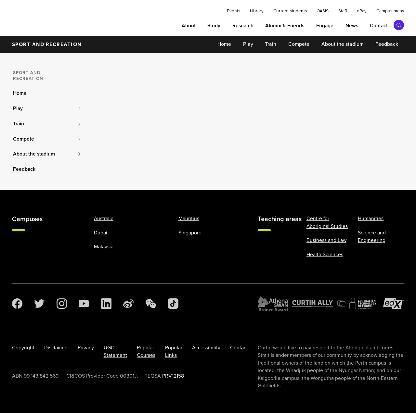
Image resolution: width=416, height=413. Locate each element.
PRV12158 (173, 376)
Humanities (371, 218)
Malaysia (103, 246)
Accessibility (206, 347)
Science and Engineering (372, 236)
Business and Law (326, 240)
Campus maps (390, 10)
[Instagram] (62, 303)
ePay (362, 10)
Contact (239, 347)
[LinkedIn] (106, 303)
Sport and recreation (47, 44)
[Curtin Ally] (312, 303)
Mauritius (188, 218)
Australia (103, 218)
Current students (290, 10)
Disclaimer (56, 347)
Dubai (100, 232)
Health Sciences (324, 254)
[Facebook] (17, 303)
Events (233, 10)
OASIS (323, 10)
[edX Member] (393, 303)
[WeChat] (151, 303)
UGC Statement (115, 351)
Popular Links (173, 351)
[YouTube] (84, 303)
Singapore (190, 232)
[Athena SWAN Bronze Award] (273, 303)
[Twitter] (39, 303)
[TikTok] (173, 303)
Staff (342, 10)
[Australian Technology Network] (358, 303)
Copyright (23, 347)
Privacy (86, 347)
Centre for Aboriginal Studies (327, 222)
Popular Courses (146, 351)
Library (257, 10)
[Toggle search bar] (399, 25)
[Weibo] (128, 303)
